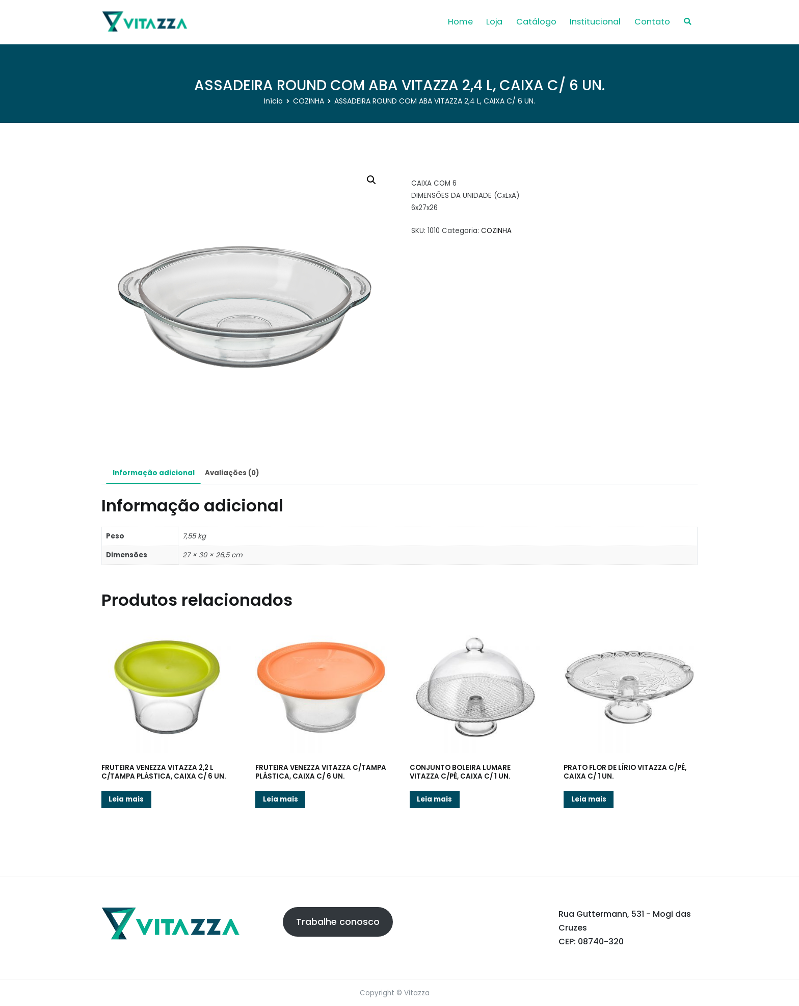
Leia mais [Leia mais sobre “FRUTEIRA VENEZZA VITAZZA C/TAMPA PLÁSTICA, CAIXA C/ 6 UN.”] (280, 799)
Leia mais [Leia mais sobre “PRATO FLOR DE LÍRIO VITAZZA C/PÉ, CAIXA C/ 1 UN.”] (588, 799)
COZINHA (308, 101)
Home (460, 22)
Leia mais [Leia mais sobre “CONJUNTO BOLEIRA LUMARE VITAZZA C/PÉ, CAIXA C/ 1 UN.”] (434, 799)
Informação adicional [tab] (154, 473)
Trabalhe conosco (338, 921)
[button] (371, 180)
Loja (494, 22)
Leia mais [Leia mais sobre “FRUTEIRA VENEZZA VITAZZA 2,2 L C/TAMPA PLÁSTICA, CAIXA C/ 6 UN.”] (126, 799)
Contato (652, 22)
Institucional (595, 22)
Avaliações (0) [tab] (232, 473)
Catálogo (536, 22)
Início (273, 101)
